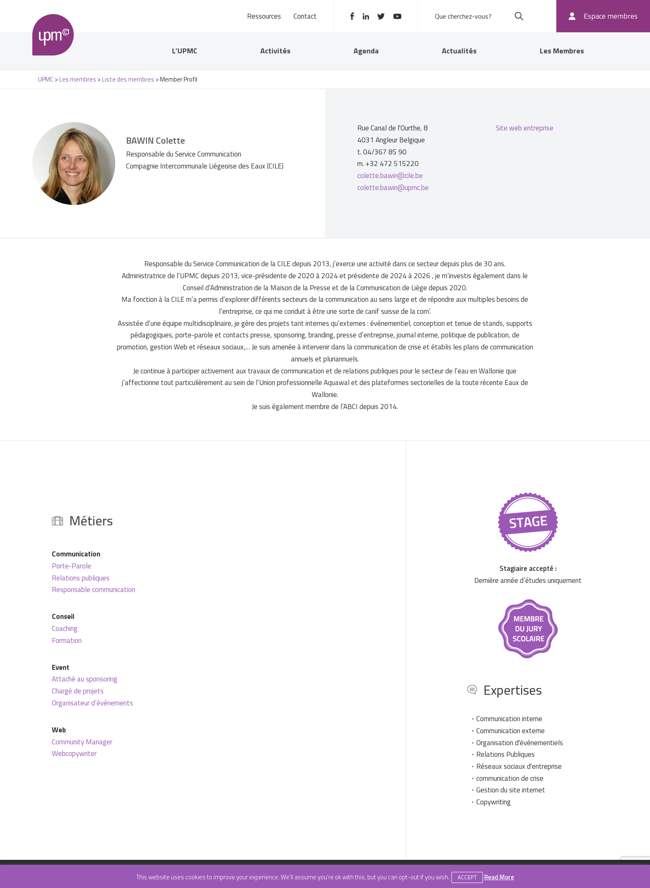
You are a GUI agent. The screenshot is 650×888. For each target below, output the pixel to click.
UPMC (53, 34)
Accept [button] (467, 877)
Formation (67, 640)
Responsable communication (93, 589)
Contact (305, 16)
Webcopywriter (74, 753)
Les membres (77, 79)
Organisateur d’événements (92, 703)
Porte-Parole (71, 566)
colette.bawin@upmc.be (393, 187)
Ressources (264, 16)
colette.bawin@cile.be (390, 175)
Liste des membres (128, 79)
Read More (499, 877)
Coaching (65, 628)
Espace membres (611, 16)
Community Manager (82, 741)
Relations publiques (80, 578)
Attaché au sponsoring (84, 679)
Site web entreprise (524, 128)
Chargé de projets (78, 691)
